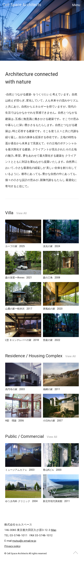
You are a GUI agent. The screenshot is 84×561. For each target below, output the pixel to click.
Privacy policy (12, 546)
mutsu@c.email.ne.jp (24, 540)
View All (21, 213)
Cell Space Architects (22, 4)
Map (53, 530)
